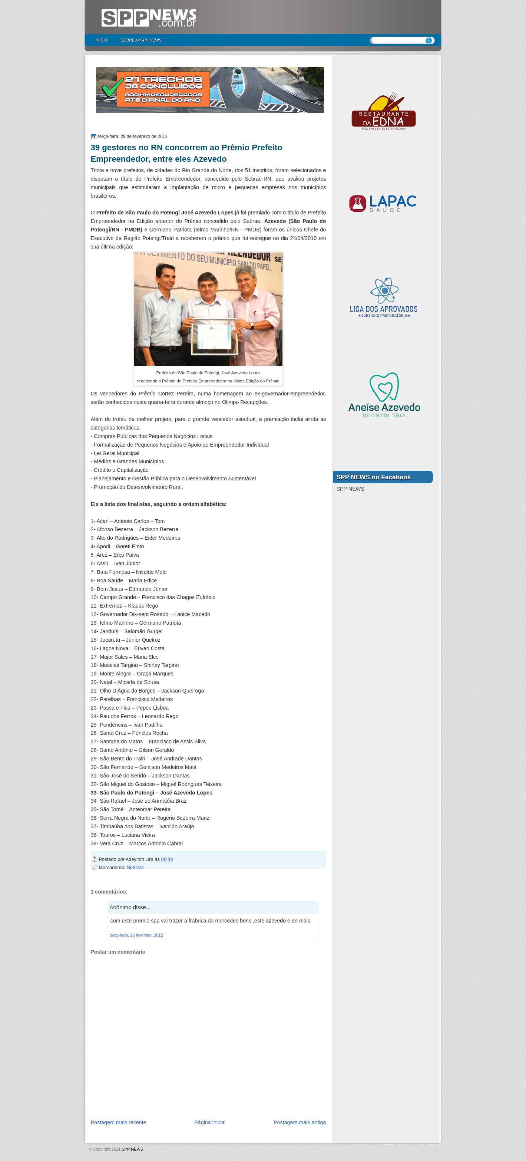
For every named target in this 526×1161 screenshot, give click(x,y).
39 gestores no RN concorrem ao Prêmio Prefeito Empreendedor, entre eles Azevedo (186, 153)
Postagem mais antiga (300, 1122)
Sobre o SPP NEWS (141, 40)
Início (102, 40)
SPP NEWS (132, 1149)
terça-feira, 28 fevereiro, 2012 (136, 935)
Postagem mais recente (118, 1122)
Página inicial (209, 1122)
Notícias (135, 867)
